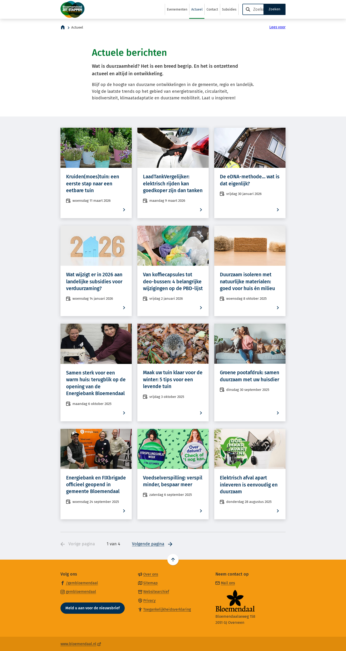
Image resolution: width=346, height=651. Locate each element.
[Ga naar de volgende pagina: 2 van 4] (152, 544)
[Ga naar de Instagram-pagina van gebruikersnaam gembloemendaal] (78, 591)
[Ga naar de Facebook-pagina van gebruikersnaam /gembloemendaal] (79, 582)
